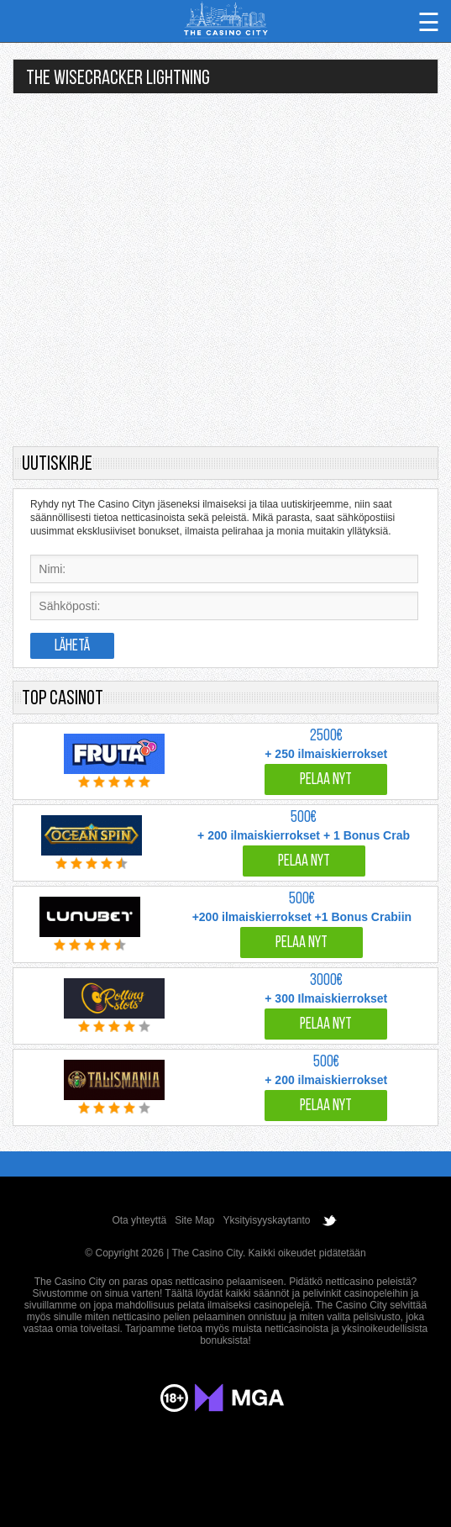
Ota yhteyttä (139, 1220)
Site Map (194, 1220)
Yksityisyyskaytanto (267, 1220)
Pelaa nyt (326, 780)
